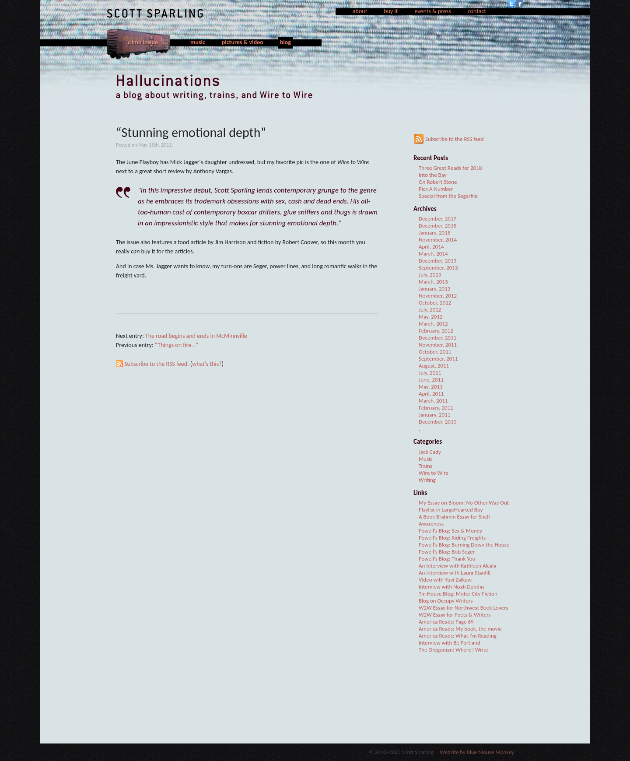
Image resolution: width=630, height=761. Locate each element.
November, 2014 (438, 239)
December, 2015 (437, 225)
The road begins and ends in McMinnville (196, 336)
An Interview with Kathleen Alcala (457, 565)
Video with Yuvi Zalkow (445, 579)
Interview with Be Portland (449, 642)
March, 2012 (433, 323)
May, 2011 (431, 386)
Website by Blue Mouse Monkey (477, 752)
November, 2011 (438, 344)
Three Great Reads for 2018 (450, 168)
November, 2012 (438, 295)
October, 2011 (435, 351)
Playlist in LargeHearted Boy (451, 509)
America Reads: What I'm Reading (458, 635)
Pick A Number (436, 189)
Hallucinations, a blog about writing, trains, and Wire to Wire (315, 87)
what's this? (207, 364)
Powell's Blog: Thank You (447, 558)
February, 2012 (436, 330)
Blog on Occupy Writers (445, 600)
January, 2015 (434, 232)
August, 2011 (434, 365)
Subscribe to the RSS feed (448, 139)
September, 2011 (438, 358)
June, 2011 (431, 379)
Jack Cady (430, 452)
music (197, 42)
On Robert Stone (438, 182)
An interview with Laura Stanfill (454, 572)
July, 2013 (430, 274)
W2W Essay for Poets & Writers (455, 614)
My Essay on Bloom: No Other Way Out (464, 502)
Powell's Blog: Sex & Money (450, 530)
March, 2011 (433, 400)
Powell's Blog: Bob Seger (447, 551)
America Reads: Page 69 (446, 621)
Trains (425, 466)
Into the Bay (433, 175)
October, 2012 (435, 302)
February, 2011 (436, 407)
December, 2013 (437, 260)
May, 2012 (431, 316)
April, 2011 (431, 393)
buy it (391, 11)
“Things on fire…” (176, 345)
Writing (427, 480)
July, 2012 (430, 309)
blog (285, 42)
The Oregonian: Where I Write (453, 649)
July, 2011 (430, 372)
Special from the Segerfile (448, 196)
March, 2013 (433, 281)
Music (426, 459)
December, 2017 (437, 218)
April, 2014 (431, 246)
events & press (432, 11)
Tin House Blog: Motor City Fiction (458, 593)
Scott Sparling (155, 13)
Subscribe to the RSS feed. (156, 364)
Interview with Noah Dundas (451, 586)
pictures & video (242, 42)
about (360, 11)
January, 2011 (434, 414)
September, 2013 (438, 267)
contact (477, 11)
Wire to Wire (433, 473)
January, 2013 (434, 288)
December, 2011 (437, 337)
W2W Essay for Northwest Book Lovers (463, 607)
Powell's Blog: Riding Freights (452, 537)
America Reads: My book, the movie (460, 628)
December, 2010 (437, 421)
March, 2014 (433, 253)
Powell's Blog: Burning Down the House (464, 544)
